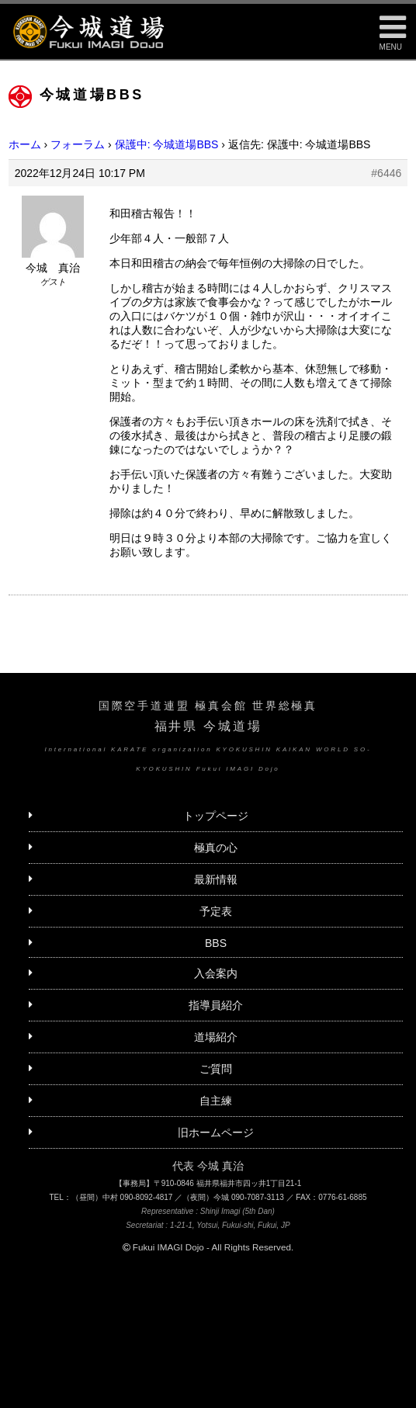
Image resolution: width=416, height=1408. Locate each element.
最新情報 (215, 879)
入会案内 (215, 973)
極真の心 (215, 847)
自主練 (215, 1100)
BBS (216, 943)
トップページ (215, 816)
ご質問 (215, 1069)
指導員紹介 (216, 1005)
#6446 (386, 173)
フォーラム (77, 144)
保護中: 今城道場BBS (167, 144)
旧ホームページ (216, 1132)
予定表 (215, 911)
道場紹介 (215, 1037)
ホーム (25, 144)
